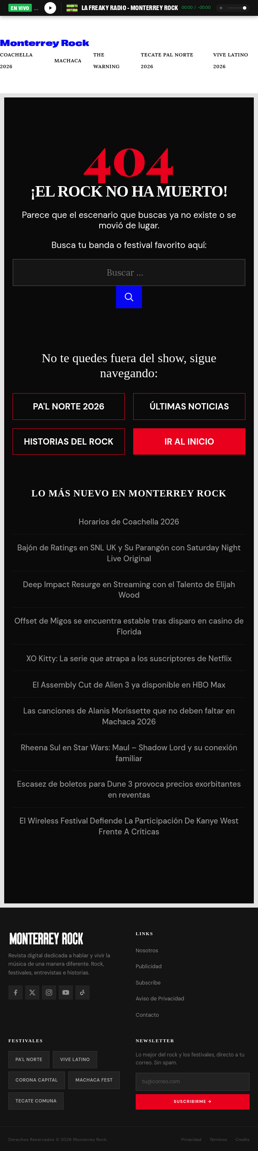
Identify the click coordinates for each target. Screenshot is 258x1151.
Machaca (68, 60)
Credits (242, 1139)
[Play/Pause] (50, 8)
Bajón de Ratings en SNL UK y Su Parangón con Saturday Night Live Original (129, 553)
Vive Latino (75, 1059)
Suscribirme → (193, 1101)
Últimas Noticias (189, 406)
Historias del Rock (69, 441)
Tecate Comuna (36, 1101)
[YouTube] (66, 992)
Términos (218, 1139)
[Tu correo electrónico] (193, 1082)
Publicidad (149, 966)
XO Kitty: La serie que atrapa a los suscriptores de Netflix (129, 659)
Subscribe (148, 982)
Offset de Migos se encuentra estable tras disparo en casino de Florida (129, 626)
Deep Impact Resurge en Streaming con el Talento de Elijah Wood (129, 590)
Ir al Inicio (189, 441)
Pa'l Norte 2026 (69, 406)
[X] (32, 992)
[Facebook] (15, 992)
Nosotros (147, 950)
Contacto (147, 1014)
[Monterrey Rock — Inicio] (65, 938)
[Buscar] (12, 82)
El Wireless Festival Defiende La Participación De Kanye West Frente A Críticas (128, 826)
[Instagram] (49, 992)
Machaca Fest (94, 1080)
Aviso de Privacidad (160, 998)
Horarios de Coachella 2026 (129, 522)
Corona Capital (36, 1080)
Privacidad (191, 1139)
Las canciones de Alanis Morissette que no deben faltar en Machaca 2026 (129, 716)
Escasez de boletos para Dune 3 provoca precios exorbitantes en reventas (129, 789)
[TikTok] (82, 992)
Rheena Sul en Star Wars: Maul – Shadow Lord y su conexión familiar (129, 753)
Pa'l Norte (28, 1059)
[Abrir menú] (13, 26)
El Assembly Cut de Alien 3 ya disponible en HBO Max (129, 685)
